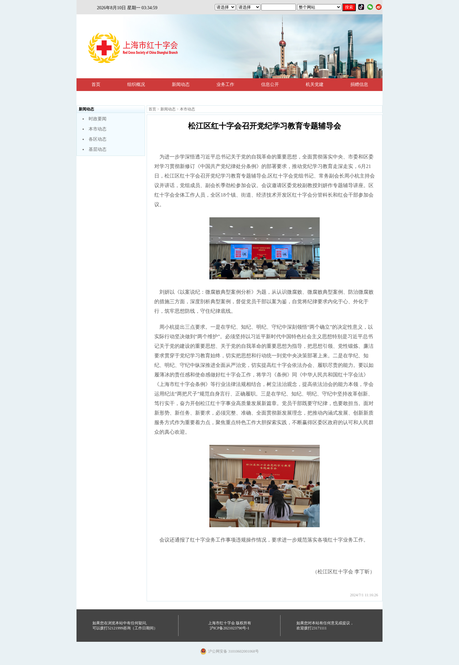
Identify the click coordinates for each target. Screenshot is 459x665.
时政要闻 (97, 118)
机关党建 (315, 84)
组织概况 (136, 84)
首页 (95, 84)
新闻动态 (181, 84)
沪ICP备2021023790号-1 (230, 628)
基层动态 (97, 149)
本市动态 (97, 129)
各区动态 (97, 139)
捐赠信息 (359, 84)
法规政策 (100, 97)
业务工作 (225, 84)
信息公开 (270, 84)
